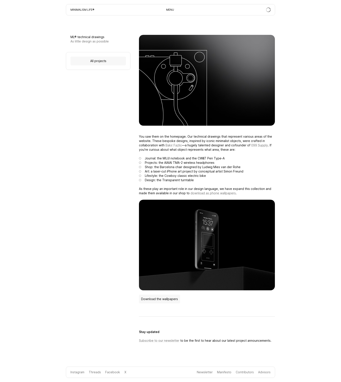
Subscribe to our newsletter (159, 340)
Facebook (112, 372)
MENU (170, 9)
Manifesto (224, 372)
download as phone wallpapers (213, 193)
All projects (98, 61)
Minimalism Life (81, 9)
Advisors (264, 372)
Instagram (77, 372)
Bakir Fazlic (173, 145)
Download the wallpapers (159, 299)
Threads (95, 372)
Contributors (245, 372)
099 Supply (259, 145)
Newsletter (205, 372)
